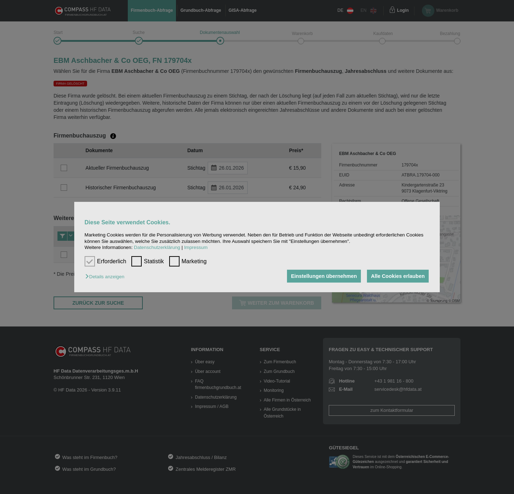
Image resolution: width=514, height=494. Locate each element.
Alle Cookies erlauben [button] (397, 276)
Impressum (196, 247)
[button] (106, 276)
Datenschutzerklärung (157, 247)
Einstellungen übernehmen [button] (324, 276)
